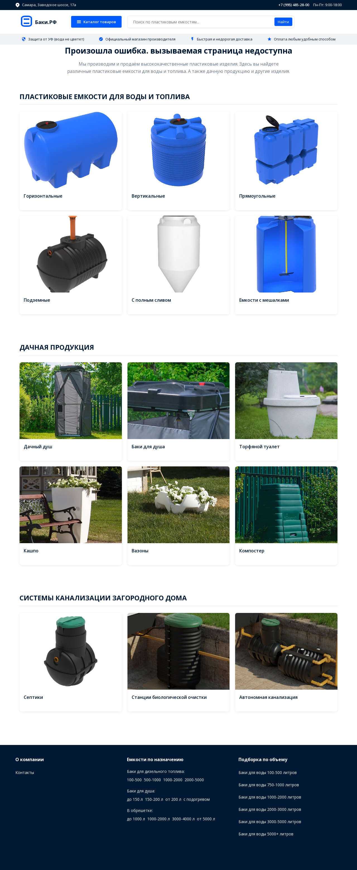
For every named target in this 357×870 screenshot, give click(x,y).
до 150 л (135, 799)
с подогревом (197, 799)
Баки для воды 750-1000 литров (268, 784)
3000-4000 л (183, 818)
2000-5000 (194, 779)
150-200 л (154, 799)
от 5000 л (206, 818)
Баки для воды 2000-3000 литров (269, 809)
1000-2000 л (158, 818)
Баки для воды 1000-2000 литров (269, 797)
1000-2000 (172, 779)
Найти (283, 21)
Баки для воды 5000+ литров (265, 834)
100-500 (134, 779)
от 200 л (173, 799)
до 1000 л (136, 818)
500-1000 (152, 779)
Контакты (24, 772)
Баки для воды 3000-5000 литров (269, 821)
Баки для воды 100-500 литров (267, 772)
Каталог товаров (96, 21)
